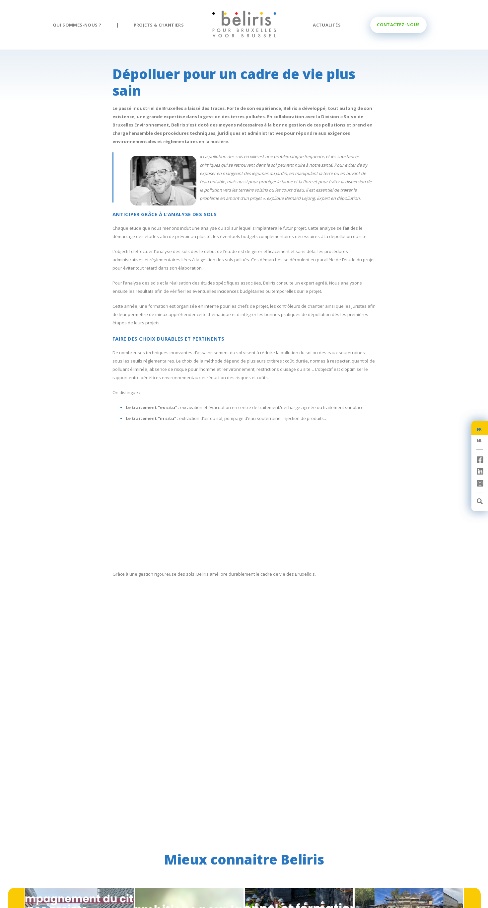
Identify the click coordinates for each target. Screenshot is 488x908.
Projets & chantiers (159, 25)
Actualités (327, 25)
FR (479, 429)
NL (480, 441)
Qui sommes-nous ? (77, 25)
